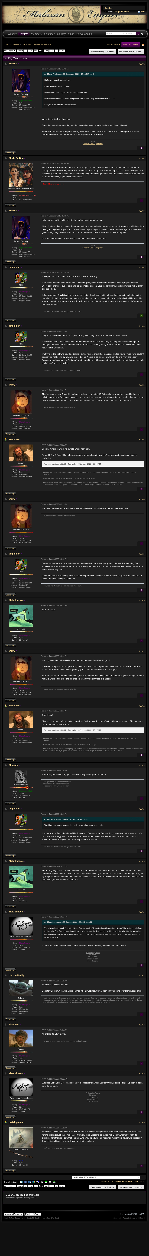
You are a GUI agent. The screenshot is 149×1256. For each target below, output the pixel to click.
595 (36, 51)
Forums (23, 33)
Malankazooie (16, 600)
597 (46, 51)
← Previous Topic (106, 1181)
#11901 (142, 64)
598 (51, 51)
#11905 (142, 326)
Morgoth (13, 765)
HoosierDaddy (16, 975)
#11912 (142, 706)
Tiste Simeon (16, 911)
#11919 (142, 1074)
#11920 (142, 1123)
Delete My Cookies (34, 1218)
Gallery (61, 33)
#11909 (142, 554)
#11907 (142, 440)
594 (30, 51)
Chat (71, 33)
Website (12, 33)
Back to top (10, 153)
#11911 (142, 651)
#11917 (142, 976)
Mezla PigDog (16, 158)
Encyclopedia (84, 33)
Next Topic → (140, 1181)
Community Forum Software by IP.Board (129, 1218)
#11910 (142, 600)
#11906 (142, 385)
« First (20, 51)
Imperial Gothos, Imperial (93, 144)
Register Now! (122, 11)
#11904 (142, 267)
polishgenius (16, 1122)
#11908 (142, 499)
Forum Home (20, 1218)
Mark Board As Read (51, 1218)
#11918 (142, 1025)
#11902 (142, 158)
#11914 (142, 809)
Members (36, 33)
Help (141, 11)
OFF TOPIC (27, 45)
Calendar (49, 33)
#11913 (142, 765)
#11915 (142, 861)
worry (12, 384)
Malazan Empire (12, 45)
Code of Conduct (113, 45)
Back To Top (9, 1218)
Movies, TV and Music (43, 45)
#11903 (142, 211)
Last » (62, 51)
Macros (13, 63)
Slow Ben (14, 1024)
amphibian (14, 267)
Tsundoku (14, 439)
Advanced (142, 33)
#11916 (142, 912)
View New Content (130, 45)
